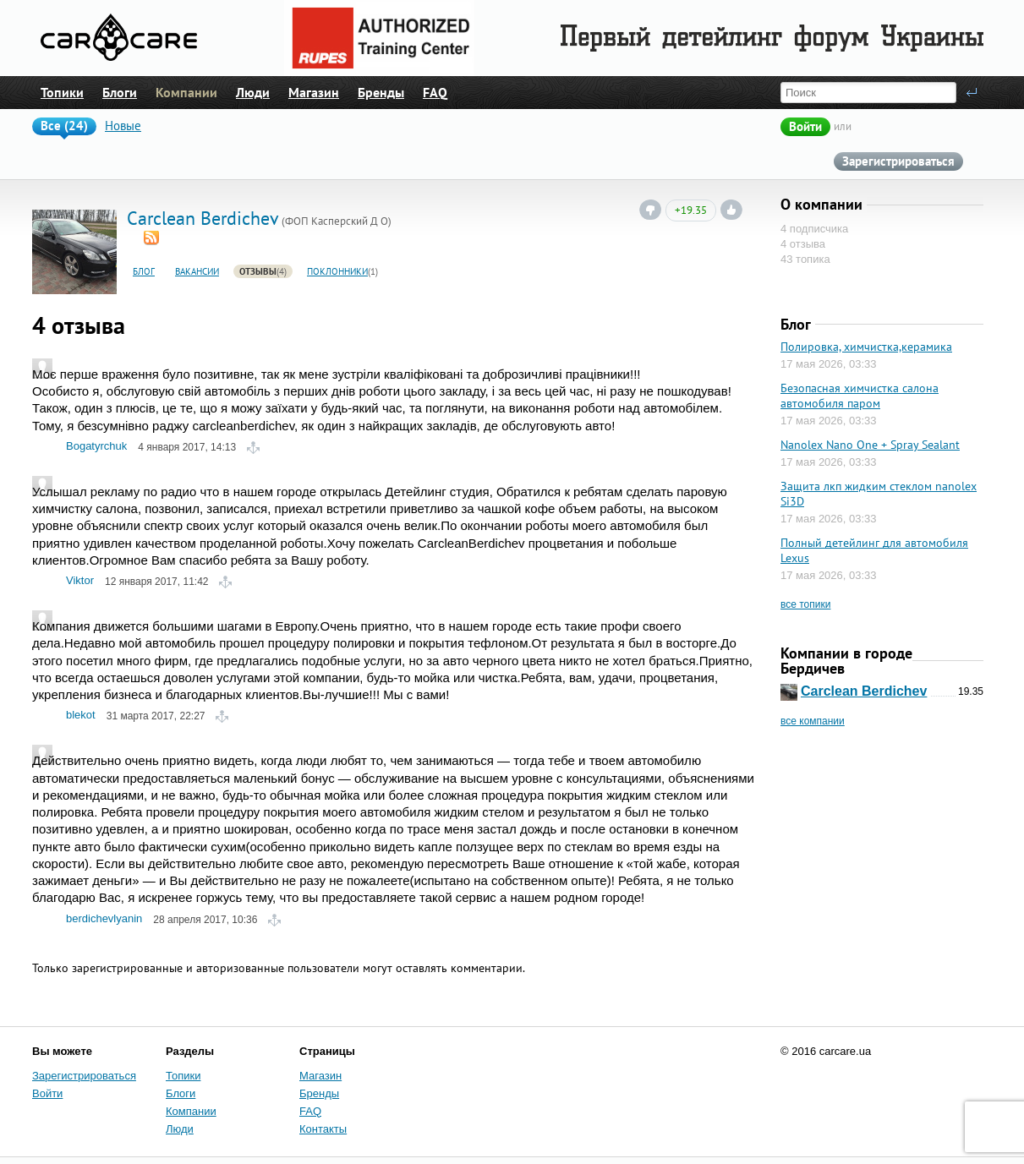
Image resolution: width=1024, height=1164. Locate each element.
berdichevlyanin (104, 918)
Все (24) (64, 126)
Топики (62, 92)
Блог (144, 271)
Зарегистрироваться (898, 161)
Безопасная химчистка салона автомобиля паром (859, 395)
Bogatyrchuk (96, 446)
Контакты (323, 1129)
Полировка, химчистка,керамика (866, 346)
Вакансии (197, 271)
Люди (253, 92)
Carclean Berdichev (864, 691)
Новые (123, 126)
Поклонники (337, 271)
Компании (186, 92)
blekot (81, 714)
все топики (805, 604)
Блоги (119, 92)
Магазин (313, 92)
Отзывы (258, 271)
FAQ (435, 92)
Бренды (381, 92)
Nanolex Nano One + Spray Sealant (870, 444)
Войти (805, 126)
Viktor (80, 580)
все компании (812, 721)
